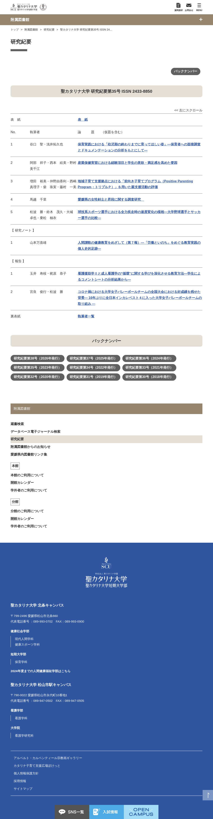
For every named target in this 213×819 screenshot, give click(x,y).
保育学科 (21, 662)
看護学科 (21, 718)
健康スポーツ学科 (27, 644)
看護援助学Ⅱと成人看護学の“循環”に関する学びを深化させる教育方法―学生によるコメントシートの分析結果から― (139, 276)
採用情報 (20, 781)
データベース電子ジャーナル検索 (35, 431)
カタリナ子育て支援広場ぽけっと (37, 765)
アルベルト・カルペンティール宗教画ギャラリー (48, 758)
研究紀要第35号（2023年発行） (37, 367)
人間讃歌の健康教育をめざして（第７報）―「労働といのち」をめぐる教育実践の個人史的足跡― (139, 245)
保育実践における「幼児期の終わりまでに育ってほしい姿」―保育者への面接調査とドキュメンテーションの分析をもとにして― (139, 147)
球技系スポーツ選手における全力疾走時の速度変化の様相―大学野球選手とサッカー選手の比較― (139, 215)
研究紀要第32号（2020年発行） (37, 377)
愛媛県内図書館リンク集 (29, 454)
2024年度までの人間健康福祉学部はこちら (40, 671)
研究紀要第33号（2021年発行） (149, 367)
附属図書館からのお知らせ (30, 446)
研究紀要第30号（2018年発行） (149, 377)
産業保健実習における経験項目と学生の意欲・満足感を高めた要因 (127, 163)
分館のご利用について (27, 511)
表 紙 (83, 119)
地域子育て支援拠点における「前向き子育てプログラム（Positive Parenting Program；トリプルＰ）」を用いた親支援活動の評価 (135, 184)
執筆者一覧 (86, 316)
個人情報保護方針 (26, 773)
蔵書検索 (17, 424)
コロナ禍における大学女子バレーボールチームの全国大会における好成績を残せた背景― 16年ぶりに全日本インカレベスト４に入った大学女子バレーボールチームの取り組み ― (140, 298)
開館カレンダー (22, 482)
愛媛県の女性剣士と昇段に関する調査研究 (111, 199)
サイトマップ (23, 788)
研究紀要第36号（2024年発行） (149, 358)
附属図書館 (31, 29)
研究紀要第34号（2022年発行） (93, 367)
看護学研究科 (24, 735)
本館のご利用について (27, 475)
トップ (15, 29)
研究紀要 (49, 29)
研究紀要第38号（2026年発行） (37, 358)
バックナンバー (185, 71)
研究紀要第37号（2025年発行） (93, 358)
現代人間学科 (24, 639)
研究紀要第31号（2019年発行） (93, 377)
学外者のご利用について (29, 490)
